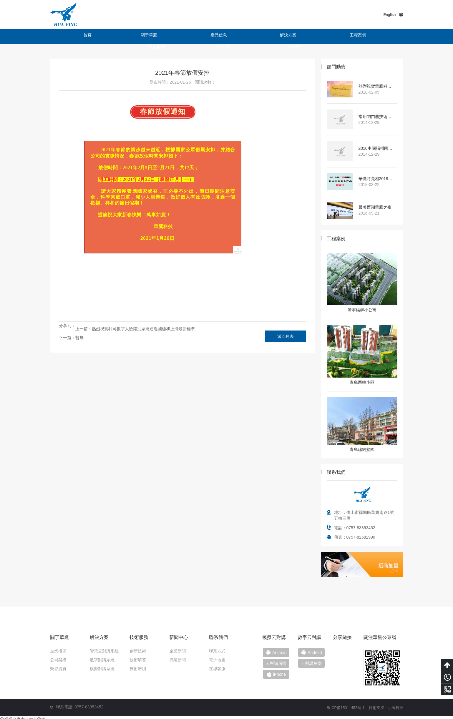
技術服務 (293, 36)
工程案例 (248, 36)
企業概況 (58, 651)
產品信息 (160, 36)
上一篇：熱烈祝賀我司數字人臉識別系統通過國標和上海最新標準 (135, 328)
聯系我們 (381, 36)
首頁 (72, 36)
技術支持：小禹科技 (384, 705)
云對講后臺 (315, 665)
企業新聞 (177, 651)
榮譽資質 (58, 668)
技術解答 (138, 659)
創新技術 (138, 651)
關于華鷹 (116, 36)
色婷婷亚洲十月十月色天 (22, 716)
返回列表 (285, 336)
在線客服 (217, 668)
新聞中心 (337, 36)
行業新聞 (177, 659)
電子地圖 (217, 659)
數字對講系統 (102, 659)
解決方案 (204, 36)
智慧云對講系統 (104, 651)
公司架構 (58, 659)
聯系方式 (217, 651)
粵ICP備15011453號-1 (341, 705)
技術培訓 (138, 668)
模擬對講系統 (102, 668)
